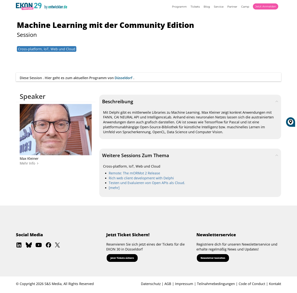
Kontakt (275, 283)
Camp (245, 6)
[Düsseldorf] (290, 123)
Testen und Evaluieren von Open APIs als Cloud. (147, 182)
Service (219, 6)
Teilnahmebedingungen (216, 283)
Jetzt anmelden (265, 6)
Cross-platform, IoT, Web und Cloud (46, 49)
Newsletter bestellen (213, 258)
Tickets (195, 6)
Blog (207, 6)
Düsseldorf (123, 78)
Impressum (184, 283)
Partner (232, 6)
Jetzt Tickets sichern (122, 258)
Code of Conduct (252, 283)
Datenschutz (151, 283)
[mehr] (114, 187)
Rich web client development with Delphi (141, 178)
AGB (167, 283)
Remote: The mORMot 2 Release (134, 173)
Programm (179, 6)
